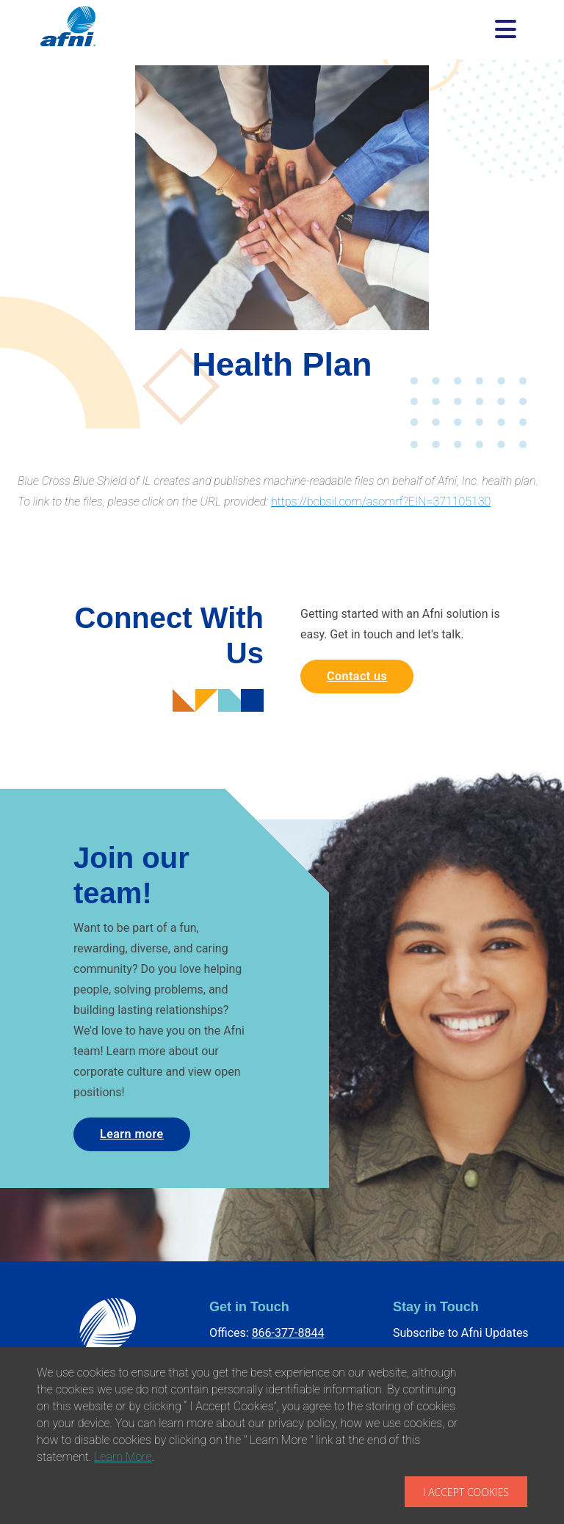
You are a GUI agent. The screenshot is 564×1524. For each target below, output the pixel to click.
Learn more (132, 1134)
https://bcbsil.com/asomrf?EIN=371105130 (381, 501)
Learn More (123, 1457)
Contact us (357, 676)
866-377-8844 (288, 1333)
